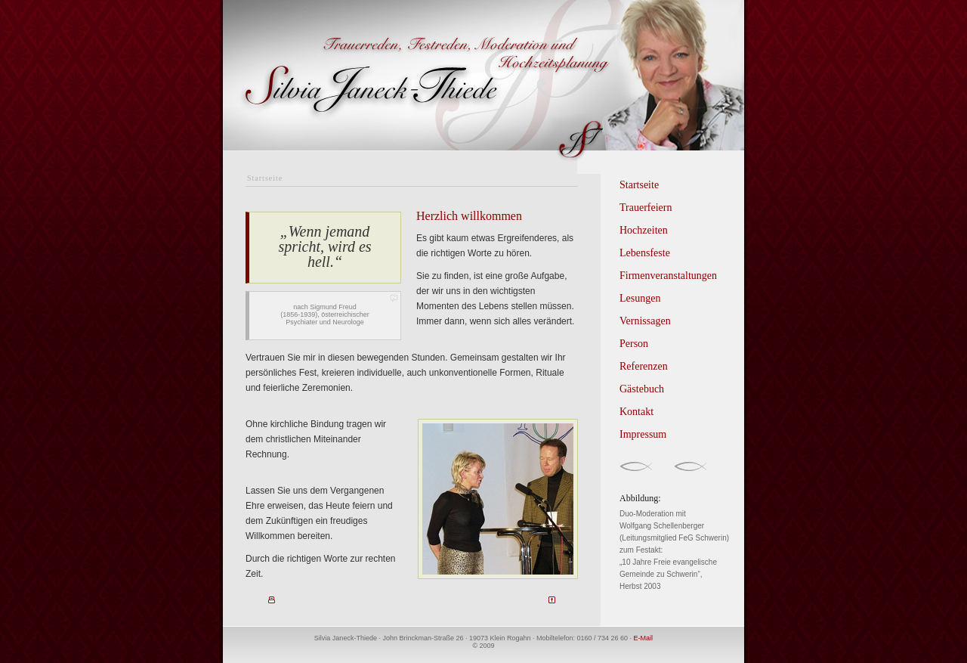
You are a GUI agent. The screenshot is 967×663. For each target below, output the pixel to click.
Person (633, 343)
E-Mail (643, 638)
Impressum (642, 434)
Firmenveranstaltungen (668, 275)
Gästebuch (641, 389)
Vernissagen (645, 321)
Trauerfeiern (645, 207)
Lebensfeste (644, 253)
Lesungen (639, 298)
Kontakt (636, 411)
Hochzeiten (643, 230)
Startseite (639, 185)
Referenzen (643, 366)
